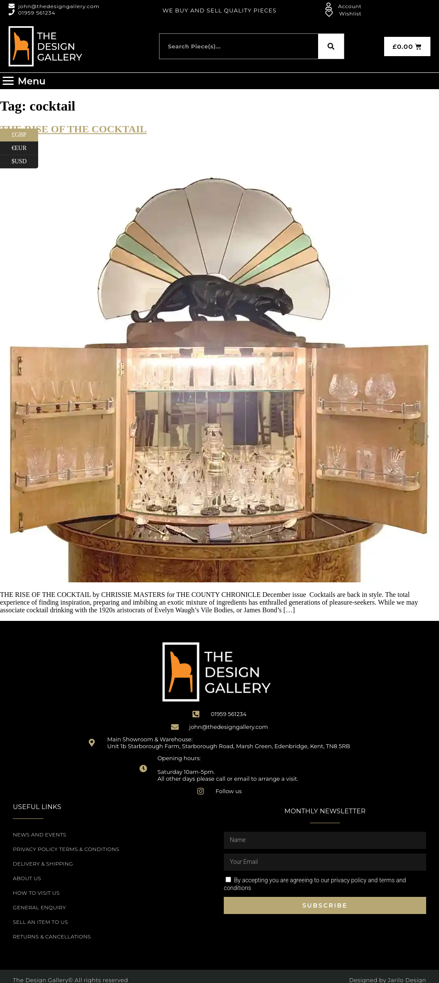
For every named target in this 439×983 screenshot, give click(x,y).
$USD (25, 161)
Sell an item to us (40, 922)
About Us (27, 878)
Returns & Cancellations (52, 936)
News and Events (39, 834)
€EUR (25, 148)
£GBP (25, 135)
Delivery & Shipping (43, 863)
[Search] (331, 46)
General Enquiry (39, 907)
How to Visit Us (36, 893)
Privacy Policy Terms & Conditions (66, 849)
